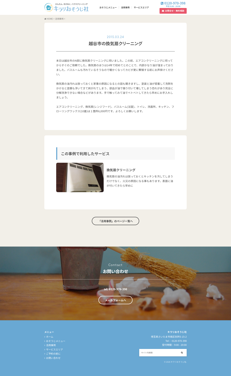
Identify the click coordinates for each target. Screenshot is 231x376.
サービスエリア (141, 7)
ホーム (49, 336)
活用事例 (125, 7)
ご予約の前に (53, 353)
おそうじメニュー (108, 7)
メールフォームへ (115, 300)
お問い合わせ (53, 358)
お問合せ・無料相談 (174, 10)
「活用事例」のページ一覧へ (115, 221)
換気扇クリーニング (121, 169)
